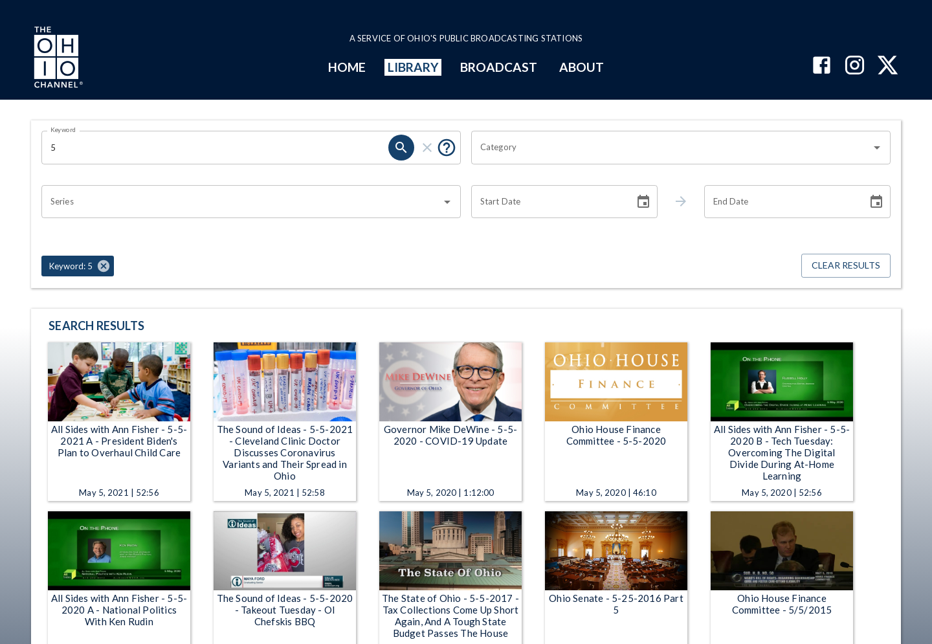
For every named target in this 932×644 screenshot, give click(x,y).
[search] (401, 148)
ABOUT (581, 67)
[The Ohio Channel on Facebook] (821, 66)
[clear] (427, 148)
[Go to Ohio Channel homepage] (57, 59)
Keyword (63, 129)
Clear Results (846, 265)
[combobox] (671, 148)
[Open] (877, 148)
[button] (77, 266)
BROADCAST (499, 67)
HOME (347, 67)
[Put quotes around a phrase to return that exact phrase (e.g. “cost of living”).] (446, 147)
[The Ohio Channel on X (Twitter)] (887, 66)
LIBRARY (413, 67)
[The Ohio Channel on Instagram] (854, 66)
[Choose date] (643, 202)
